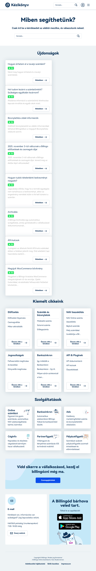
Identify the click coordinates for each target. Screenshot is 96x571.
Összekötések (72, 370)
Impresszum (66, 564)
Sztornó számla (43, 325)
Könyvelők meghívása (17, 369)
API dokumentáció (74, 361)
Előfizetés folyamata (17, 318)
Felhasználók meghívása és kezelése (18, 363)
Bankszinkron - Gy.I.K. (46, 369)
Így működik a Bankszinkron (43, 363)
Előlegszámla (43, 329)
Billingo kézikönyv (17, 5)
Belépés (83, 5)
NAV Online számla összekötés (74, 320)
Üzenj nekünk (19, 533)
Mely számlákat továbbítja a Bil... (73, 332)
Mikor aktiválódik (15, 326)
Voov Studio (55, 560)
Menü (88, 5)
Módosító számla (44, 321)
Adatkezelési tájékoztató (35, 564)
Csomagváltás (14, 322)
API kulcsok (71, 365)
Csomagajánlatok (48, 480)
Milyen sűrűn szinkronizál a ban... (47, 375)
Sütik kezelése (53, 564)
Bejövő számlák (73, 326)
